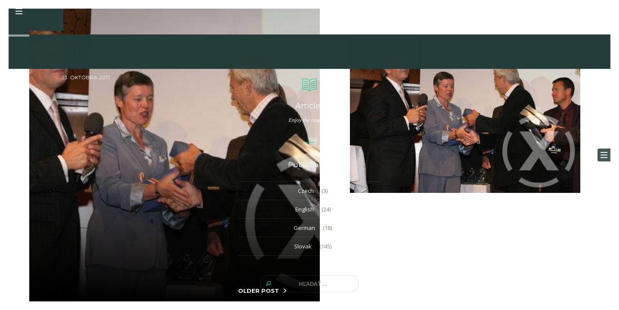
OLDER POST (258, 290)
